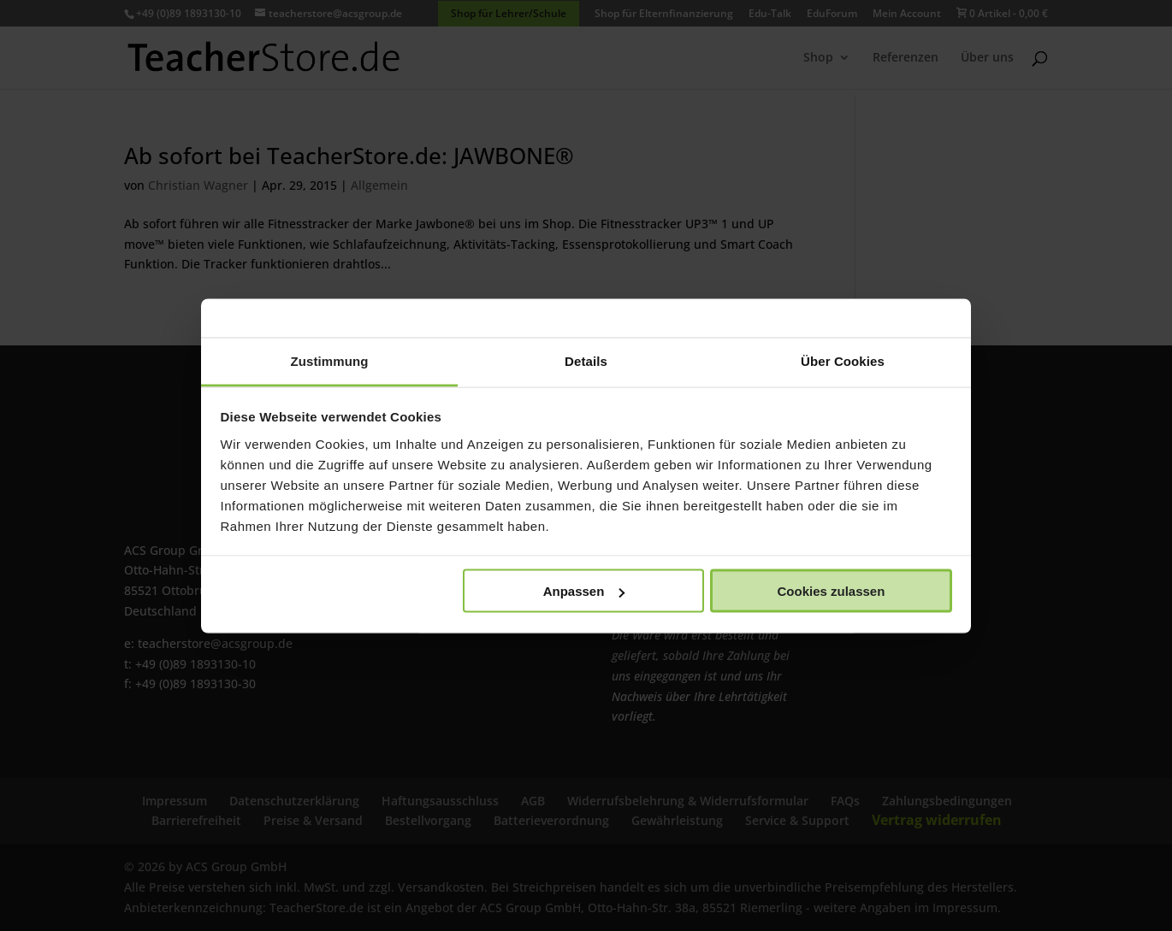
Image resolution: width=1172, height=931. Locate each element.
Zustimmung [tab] (330, 360)
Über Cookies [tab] (843, 360)
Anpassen (584, 591)
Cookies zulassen (831, 591)
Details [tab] (586, 360)
